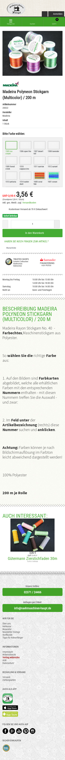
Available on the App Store (10, 707)
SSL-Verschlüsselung (6, 748)
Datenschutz (8, 663)
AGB (4, 660)
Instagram (32, 731)
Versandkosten (29, 202)
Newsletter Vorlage (11, 632)
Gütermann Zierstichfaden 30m (32, 558)
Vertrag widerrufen (11, 657)
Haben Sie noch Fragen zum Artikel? (25, 241)
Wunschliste (10, 248)
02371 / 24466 (32, 592)
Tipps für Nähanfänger (12, 637)
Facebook (5, 731)
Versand (6, 677)
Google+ (12, 731)
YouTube (19, 731)
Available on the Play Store (10, 714)
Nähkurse (6, 626)
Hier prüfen (45, 265)
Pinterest (26, 731)
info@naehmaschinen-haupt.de (32, 608)
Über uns (6, 623)
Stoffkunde (7, 634)
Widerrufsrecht (9, 654)
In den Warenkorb (32, 233)
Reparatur (6, 629)
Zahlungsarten (9, 680)
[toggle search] (32, 21)
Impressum (7, 652)
